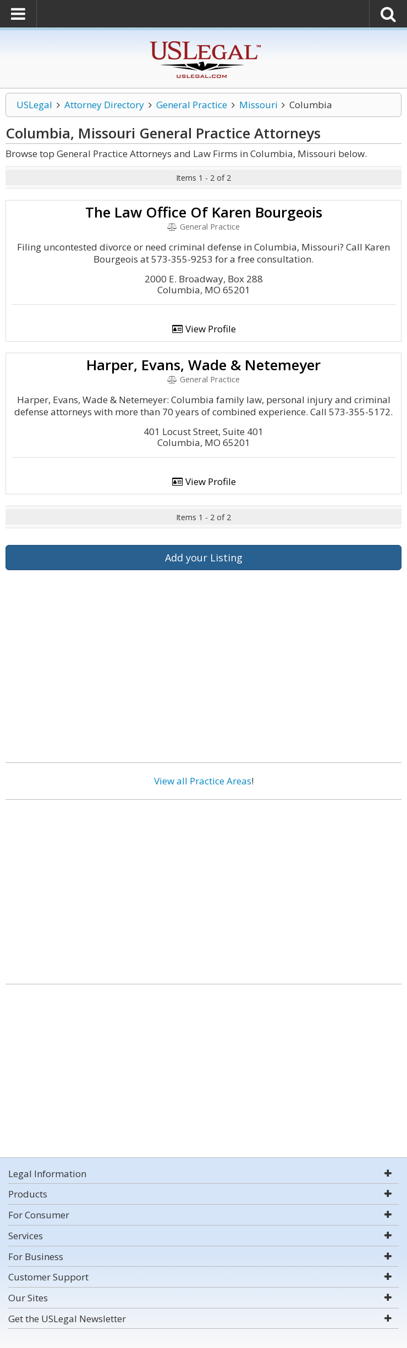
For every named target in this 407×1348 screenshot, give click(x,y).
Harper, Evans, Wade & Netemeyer (203, 365)
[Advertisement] (204, 888)
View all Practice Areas (202, 781)
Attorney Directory (104, 104)
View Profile (203, 328)
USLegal (34, 104)
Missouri (258, 104)
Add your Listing (204, 557)
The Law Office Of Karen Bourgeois (203, 212)
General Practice (191, 104)
